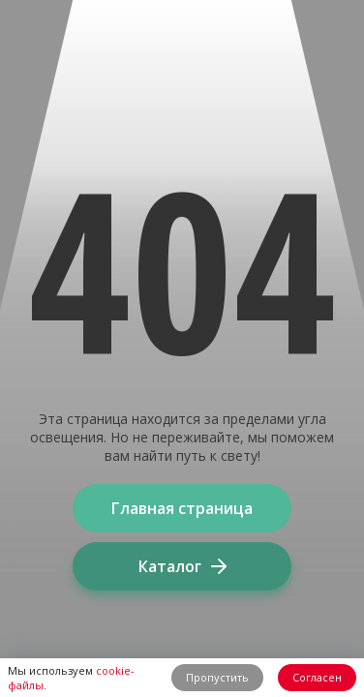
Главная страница (182, 508)
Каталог (182, 566)
